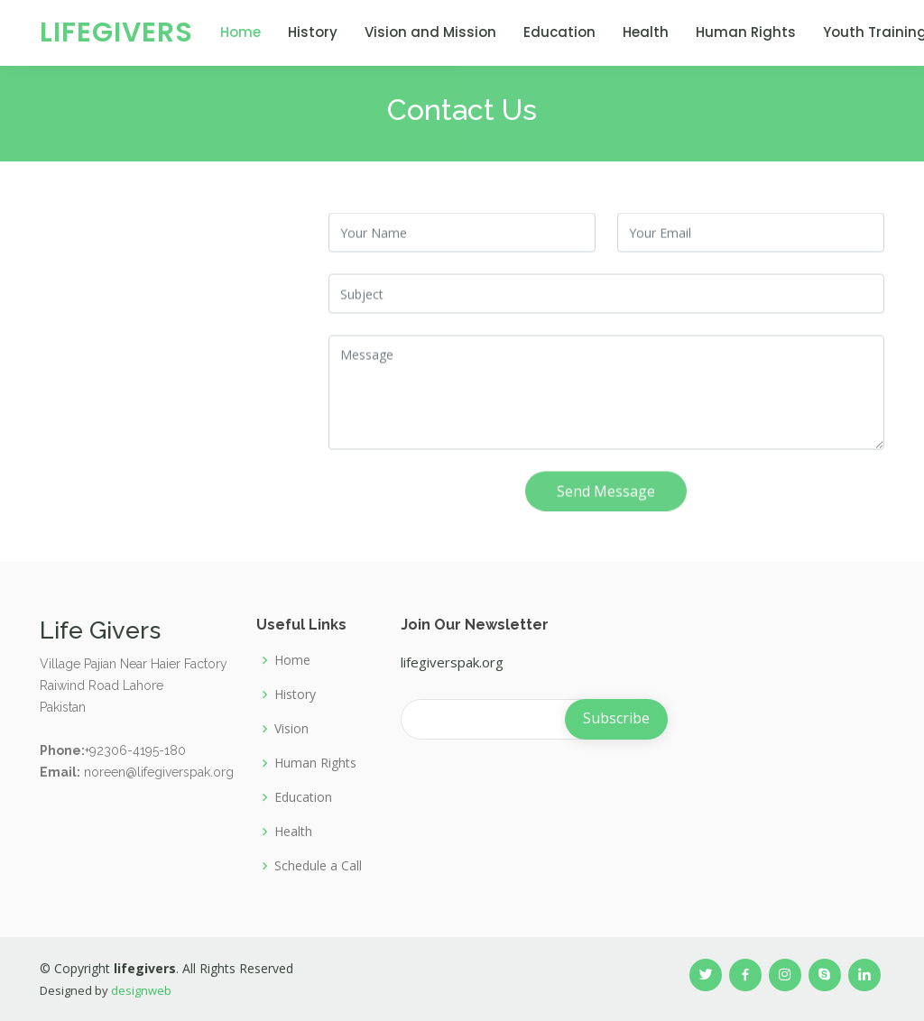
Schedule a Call (318, 866)
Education (559, 32)
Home (240, 32)
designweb (141, 990)
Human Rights (746, 32)
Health (646, 32)
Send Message (606, 497)
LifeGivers (116, 32)
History (312, 32)
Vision (291, 728)
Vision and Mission (430, 32)
